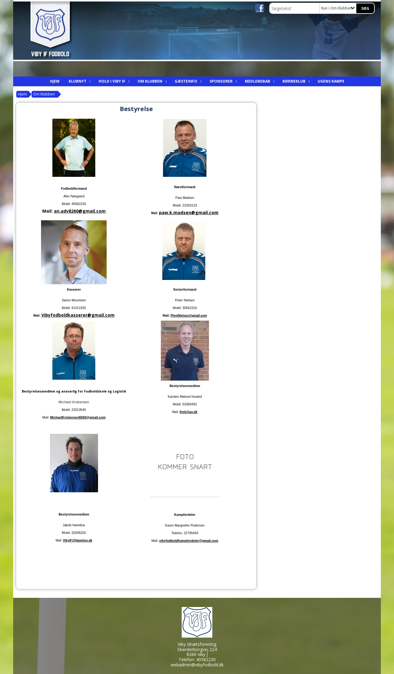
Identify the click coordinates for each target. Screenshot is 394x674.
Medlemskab (259, 81)
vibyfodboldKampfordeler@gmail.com (188, 540)
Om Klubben (151, 81)
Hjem (54, 81)
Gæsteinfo (187, 81)
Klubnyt (79, 81)
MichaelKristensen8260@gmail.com (77, 417)
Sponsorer (223, 81)
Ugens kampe (331, 81)
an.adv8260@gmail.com (80, 211)
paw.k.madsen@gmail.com (188, 212)
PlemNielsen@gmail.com (189, 315)
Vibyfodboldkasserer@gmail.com (78, 315)
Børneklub (295, 81)
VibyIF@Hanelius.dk (77, 540)
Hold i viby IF (113, 81)
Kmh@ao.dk (188, 412)
